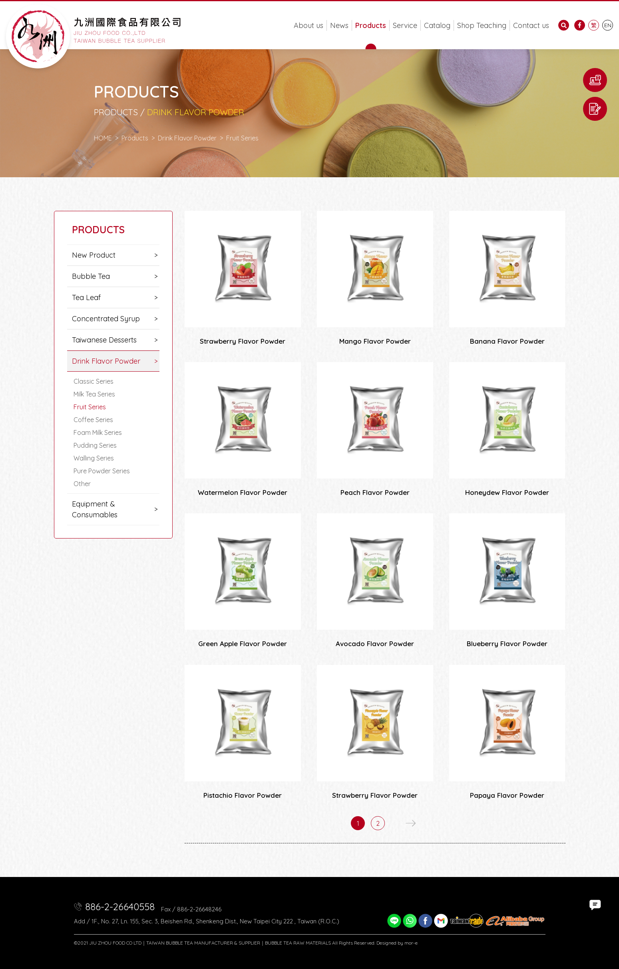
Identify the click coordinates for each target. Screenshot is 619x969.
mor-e (411, 943)
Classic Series (93, 381)
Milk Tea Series (94, 394)
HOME (103, 138)
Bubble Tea (91, 276)
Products (370, 25)
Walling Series (94, 458)
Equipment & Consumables (94, 509)
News (339, 25)
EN (607, 25)
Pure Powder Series (102, 471)
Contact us (531, 25)
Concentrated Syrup (106, 318)
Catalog (437, 25)
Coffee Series (93, 420)
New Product (93, 255)
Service (405, 25)
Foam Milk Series (98, 432)
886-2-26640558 (120, 907)
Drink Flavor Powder (187, 138)
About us (308, 25)
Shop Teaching (481, 25)
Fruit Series (90, 407)
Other (82, 484)
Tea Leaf (86, 297)
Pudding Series (95, 445)
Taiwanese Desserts (104, 339)
